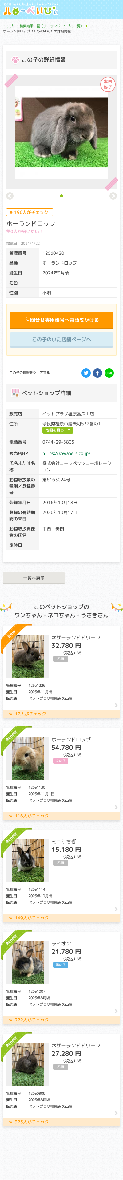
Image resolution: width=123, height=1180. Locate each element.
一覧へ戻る (34, 578)
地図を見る (55, 430)
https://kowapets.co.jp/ (66, 453)
